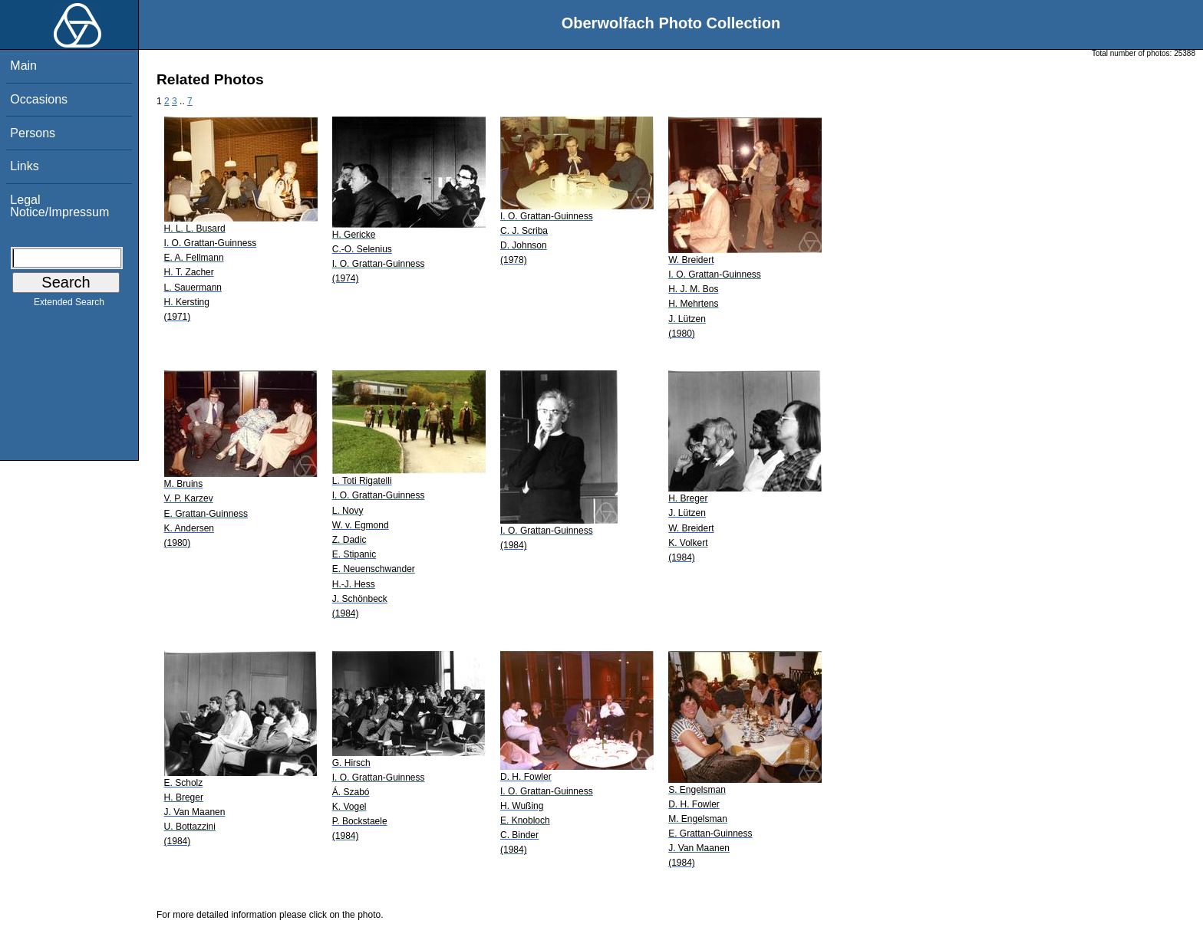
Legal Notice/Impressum (59, 206)
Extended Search (69, 305)
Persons (32, 133)
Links (24, 166)
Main (23, 65)
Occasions (39, 99)
